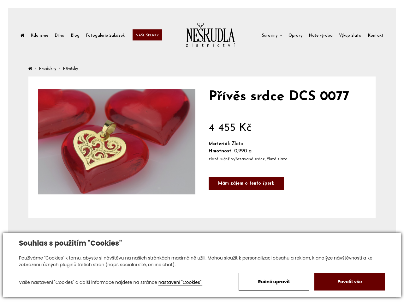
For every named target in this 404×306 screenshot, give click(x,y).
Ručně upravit (274, 281)
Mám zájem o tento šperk (246, 183)
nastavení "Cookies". (180, 282)
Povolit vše (349, 281)
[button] (272, 35)
